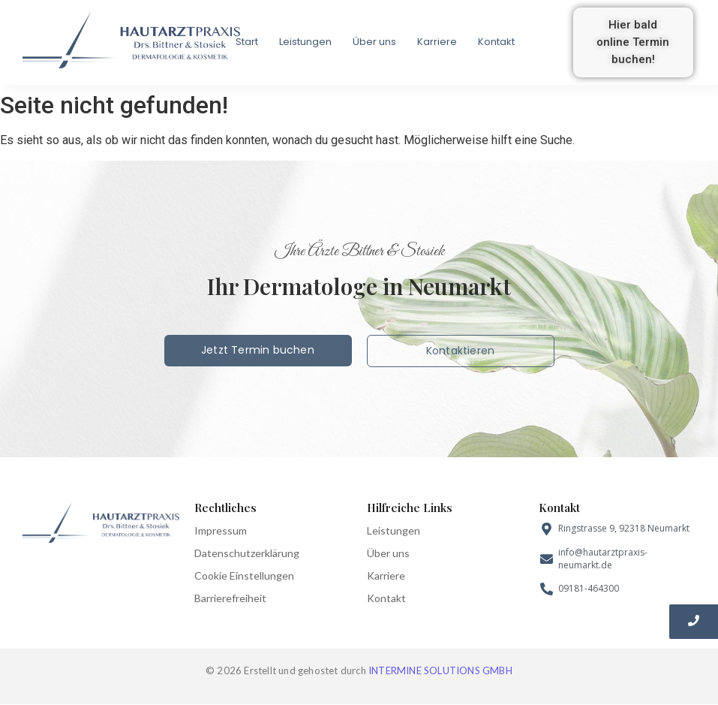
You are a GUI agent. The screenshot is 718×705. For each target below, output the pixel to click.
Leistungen (305, 42)
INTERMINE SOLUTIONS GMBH (440, 670)
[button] (633, 42)
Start (247, 42)
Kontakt (496, 42)
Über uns (374, 42)
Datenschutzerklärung (246, 553)
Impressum (220, 530)
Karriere (437, 42)
